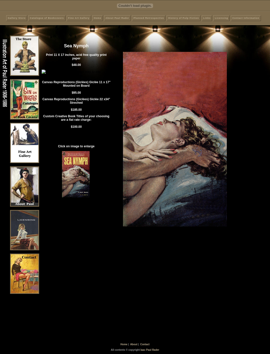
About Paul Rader (117, 18)
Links (207, 18)
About (134, 344)
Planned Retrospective (148, 18)
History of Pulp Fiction (183, 18)
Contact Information (245, 18)
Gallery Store (17, 18)
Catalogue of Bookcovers (47, 18)
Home (97, 18)
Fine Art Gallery (79, 18)
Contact (145, 344)
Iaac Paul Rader (150, 349)
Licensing (221, 18)
